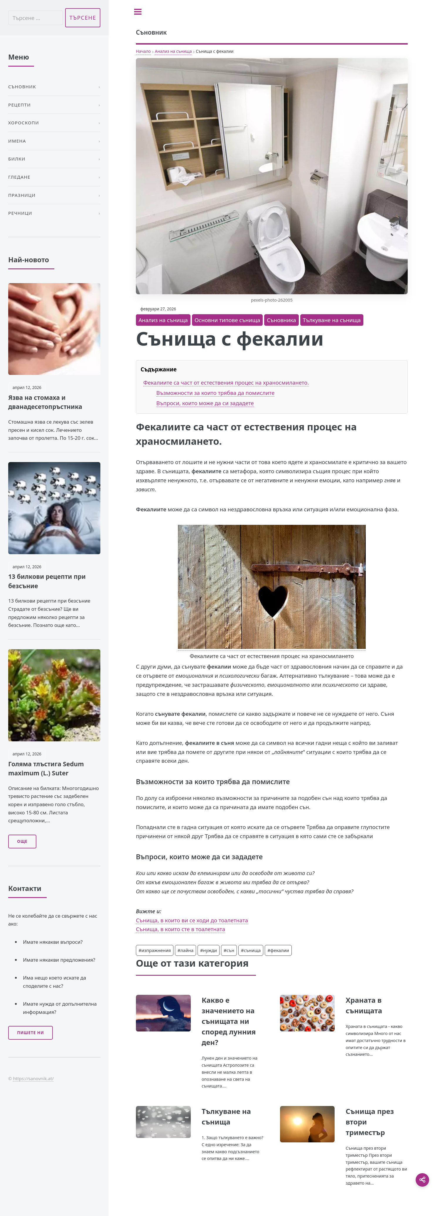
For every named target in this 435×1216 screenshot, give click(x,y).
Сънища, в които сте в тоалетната (180, 929)
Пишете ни (30, 1032)
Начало (143, 51)
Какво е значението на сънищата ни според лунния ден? (229, 1021)
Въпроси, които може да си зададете (205, 403)
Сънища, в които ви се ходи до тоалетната (192, 920)
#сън (229, 950)
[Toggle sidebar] (137, 12)
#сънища (251, 950)
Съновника (281, 320)
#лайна (185, 950)
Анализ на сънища (173, 51)
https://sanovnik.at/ (33, 1078)
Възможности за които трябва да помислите (215, 392)
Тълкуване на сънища (332, 320)
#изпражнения (155, 950)
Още (22, 841)
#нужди (208, 950)
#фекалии (278, 950)
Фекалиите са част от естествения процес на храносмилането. (226, 382)
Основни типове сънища (227, 320)
